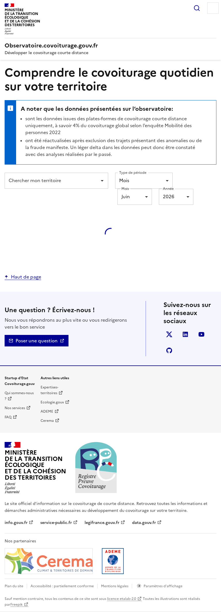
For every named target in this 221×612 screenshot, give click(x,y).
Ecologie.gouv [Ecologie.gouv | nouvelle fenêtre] (52, 402)
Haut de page (26, 276)
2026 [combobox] (168, 196)
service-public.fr (56, 523)
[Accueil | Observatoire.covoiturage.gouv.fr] (51, 45)
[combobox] (52, 180)
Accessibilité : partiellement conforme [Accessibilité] (62, 586)
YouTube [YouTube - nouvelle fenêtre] (202, 335)
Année (168, 188)
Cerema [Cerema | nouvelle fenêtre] (47, 420)
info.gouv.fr (16, 523)
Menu (213, 8)
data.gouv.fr (144, 523)
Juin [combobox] (125, 196)
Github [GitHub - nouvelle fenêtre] (170, 351)
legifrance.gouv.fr (102, 523)
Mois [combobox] (124, 180)
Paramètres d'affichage (163, 586)
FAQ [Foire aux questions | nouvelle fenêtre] (8, 417)
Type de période (132, 172)
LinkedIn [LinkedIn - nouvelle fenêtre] (186, 335)
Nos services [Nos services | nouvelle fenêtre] (15, 408)
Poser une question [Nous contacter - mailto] (37, 340)
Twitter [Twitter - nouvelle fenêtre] (170, 335)
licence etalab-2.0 (121, 598)
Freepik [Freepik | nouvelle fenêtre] (16, 604)
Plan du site (14, 586)
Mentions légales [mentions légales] (114, 586)
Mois (125, 188)
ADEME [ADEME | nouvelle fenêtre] (47, 411)
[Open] (102, 181)
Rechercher (197, 8)
